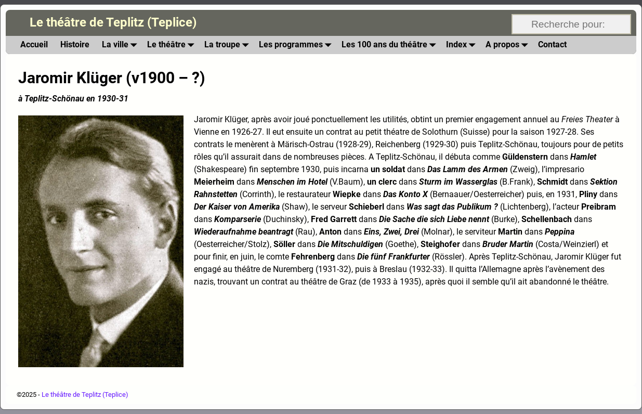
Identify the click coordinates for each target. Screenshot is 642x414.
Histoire (74, 44)
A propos (509, 45)
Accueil (34, 44)
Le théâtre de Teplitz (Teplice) (113, 22)
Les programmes (297, 45)
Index (462, 45)
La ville (121, 45)
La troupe (228, 45)
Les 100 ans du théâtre (391, 45)
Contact (552, 44)
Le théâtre (172, 45)
